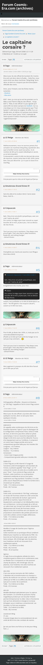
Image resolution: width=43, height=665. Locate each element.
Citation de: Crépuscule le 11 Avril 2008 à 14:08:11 (21, 275)
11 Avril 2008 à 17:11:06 (10, 270)
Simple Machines (23, 660)
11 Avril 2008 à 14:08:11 (10, 212)
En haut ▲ (29, 658)
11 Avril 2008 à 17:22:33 (10, 328)
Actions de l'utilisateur (32, 59)
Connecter (15, 24)
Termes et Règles (20, 658)
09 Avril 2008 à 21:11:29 (10, 69)
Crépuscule (10, 208)
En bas (4, 59)
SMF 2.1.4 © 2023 (13, 660)
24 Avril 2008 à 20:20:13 (10, 398)
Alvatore (7, 93)
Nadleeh (29, 106)
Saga (7, 65)
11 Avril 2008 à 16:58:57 (10, 247)
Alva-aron (7, 95)
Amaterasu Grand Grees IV (17, 186)
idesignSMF (32, 660)
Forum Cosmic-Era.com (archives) (17, 6)
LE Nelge (9, 137)
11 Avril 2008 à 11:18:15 (10, 189)
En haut (4, 646)
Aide (12, 658)
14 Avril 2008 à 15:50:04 (10, 362)
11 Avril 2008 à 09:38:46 (10, 141)
